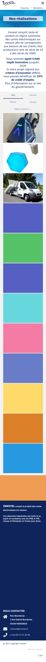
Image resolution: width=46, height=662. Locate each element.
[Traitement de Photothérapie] (23, 428)
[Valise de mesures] (23, 368)
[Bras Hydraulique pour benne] (23, 188)
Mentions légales (35, 649)
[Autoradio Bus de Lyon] (23, 338)
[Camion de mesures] (23, 218)
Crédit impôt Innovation (23, 60)
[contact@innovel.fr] (6, 629)
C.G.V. (40, 655)
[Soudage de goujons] (23, 308)
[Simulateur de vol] (23, 248)
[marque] (9, 3)
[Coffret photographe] (23, 278)
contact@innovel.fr (19, 628)
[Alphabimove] (23, 128)
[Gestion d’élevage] (23, 398)
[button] (43, 3)
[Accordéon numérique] (23, 458)
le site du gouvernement (26, 85)
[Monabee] (23, 158)
